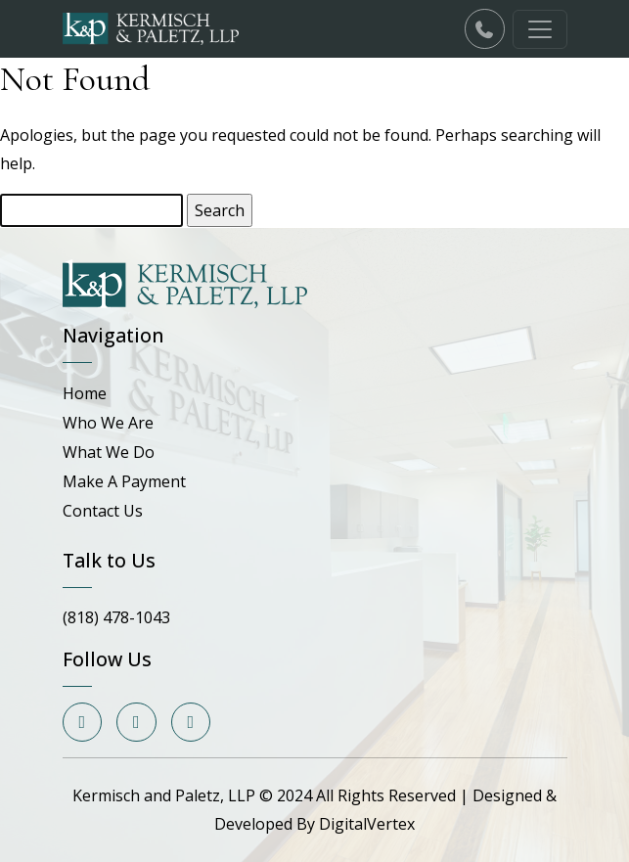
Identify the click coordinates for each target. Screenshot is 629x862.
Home (85, 393)
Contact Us (103, 511)
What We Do (109, 452)
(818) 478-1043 (116, 617)
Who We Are (108, 422)
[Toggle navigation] (540, 29)
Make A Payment (124, 481)
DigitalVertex (367, 824)
